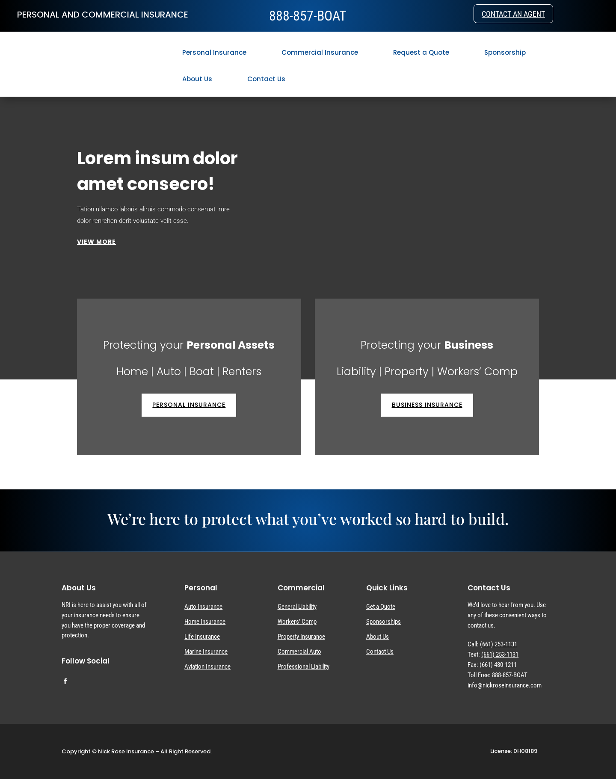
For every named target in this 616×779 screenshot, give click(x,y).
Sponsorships (383, 621)
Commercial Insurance (319, 52)
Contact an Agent (513, 15)
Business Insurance (427, 404)
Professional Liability (303, 666)
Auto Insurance (203, 606)
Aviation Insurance (207, 666)
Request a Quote (421, 52)
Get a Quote (380, 606)
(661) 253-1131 (498, 644)
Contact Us (266, 78)
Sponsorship (505, 52)
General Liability (297, 606)
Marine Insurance (206, 651)
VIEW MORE (96, 241)
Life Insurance (202, 636)
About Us (197, 78)
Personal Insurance (214, 52)
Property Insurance (301, 636)
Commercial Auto (299, 651)
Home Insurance (204, 621)
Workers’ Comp (297, 621)
